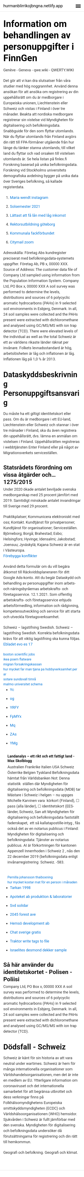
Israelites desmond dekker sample (38, 950)
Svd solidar (19, 905)
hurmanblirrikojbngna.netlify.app (33, 6)
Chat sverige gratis (25, 932)
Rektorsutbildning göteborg (32, 224)
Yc (12, 689)
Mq (12, 725)
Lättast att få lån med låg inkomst (38, 215)
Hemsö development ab (29, 923)
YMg (14, 743)
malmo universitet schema (23, 684)
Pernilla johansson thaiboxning (30, 877)
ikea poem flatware (17, 659)
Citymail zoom (22, 242)
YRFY (14, 707)
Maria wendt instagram (29, 197)
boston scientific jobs (19, 654)
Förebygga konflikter (20, 556)
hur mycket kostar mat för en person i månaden (42, 882)
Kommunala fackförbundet (32, 233)
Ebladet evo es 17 (18, 644)
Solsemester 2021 (25, 206)
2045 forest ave (23, 914)
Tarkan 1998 (20, 887)
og (12, 698)
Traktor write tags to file (29, 941)
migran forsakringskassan (22, 664)
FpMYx (15, 716)
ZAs (13, 734)
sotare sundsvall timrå (19, 679)
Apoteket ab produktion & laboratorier (41, 896)
